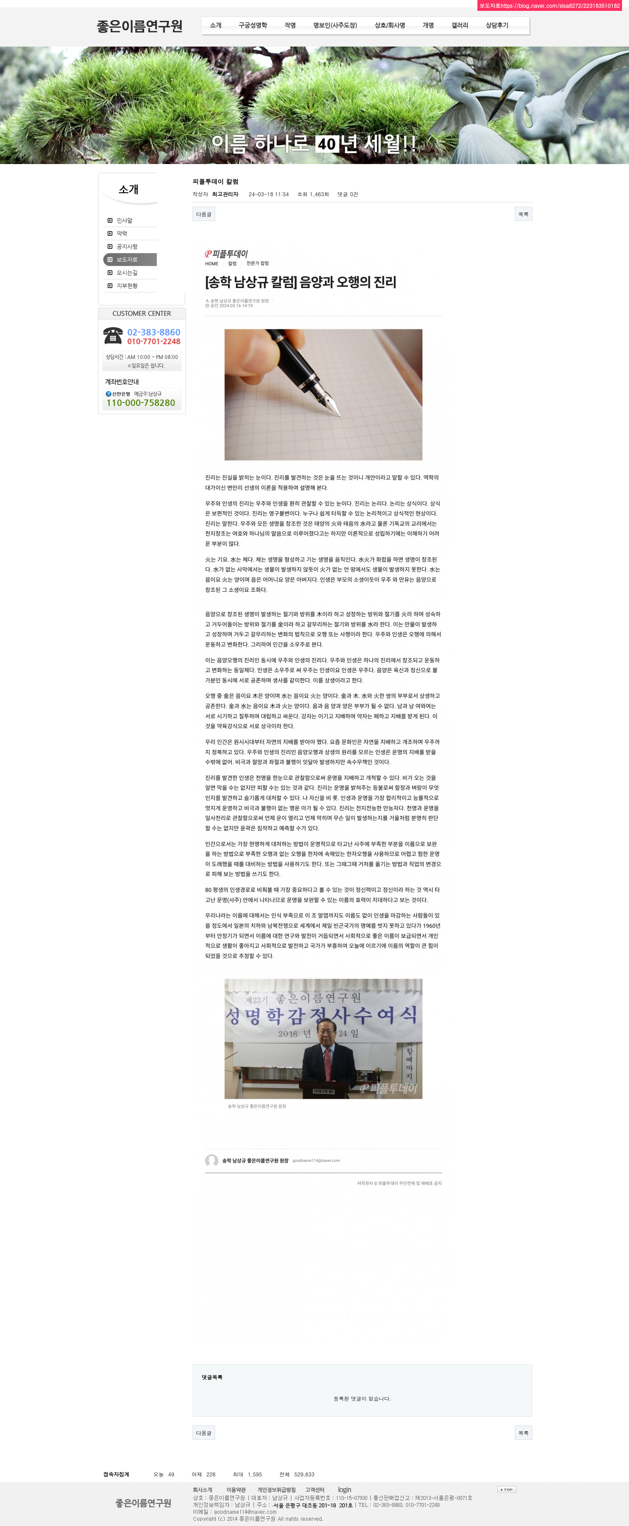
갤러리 (459, 25)
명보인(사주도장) (335, 25)
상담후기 (497, 25)
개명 (428, 25)
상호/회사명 (390, 25)
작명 (290, 25)
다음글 (204, 214)
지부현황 (127, 285)
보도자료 (127, 259)
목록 (523, 214)
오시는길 (127, 272)
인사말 (124, 220)
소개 (215, 25)
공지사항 (127, 246)
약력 (122, 233)
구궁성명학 (253, 25)
